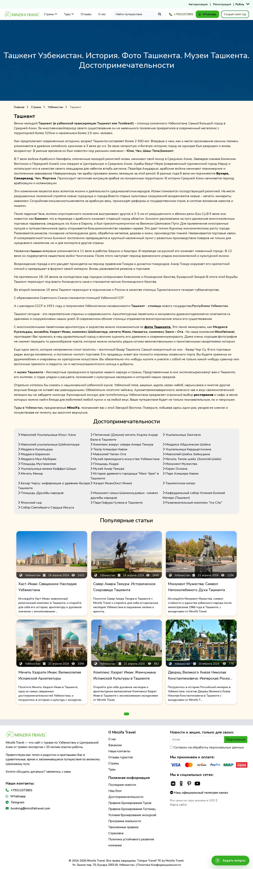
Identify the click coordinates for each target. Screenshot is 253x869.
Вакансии (115, 745)
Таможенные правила (123, 827)
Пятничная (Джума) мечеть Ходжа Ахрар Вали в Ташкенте (124, 437)
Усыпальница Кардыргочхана (187, 449)
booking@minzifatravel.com (30, 808)
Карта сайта (178, 805)
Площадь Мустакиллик (37, 464)
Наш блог (115, 791)
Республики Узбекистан (210, 306)
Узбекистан (55, 107)
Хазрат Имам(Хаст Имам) (111, 483)
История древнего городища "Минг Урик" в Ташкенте (124, 476)
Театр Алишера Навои (108, 449)
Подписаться (235, 739)
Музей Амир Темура (107, 469)
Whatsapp (207, 14)
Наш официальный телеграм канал (199, 792)
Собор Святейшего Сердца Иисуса (46, 507)
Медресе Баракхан (34, 454)
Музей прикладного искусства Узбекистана (125, 459)
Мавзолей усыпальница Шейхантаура (48, 444)
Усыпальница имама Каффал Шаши (47, 469)
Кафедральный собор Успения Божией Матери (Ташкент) (194, 495)
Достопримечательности (126, 421)
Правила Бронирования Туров (129, 803)
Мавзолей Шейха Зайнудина (186, 454)
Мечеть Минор (30, 473)
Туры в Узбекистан (28, 408)
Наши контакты (119, 751)
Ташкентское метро (179, 483)
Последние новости (122, 785)
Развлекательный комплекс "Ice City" (192, 502)
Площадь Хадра (104, 464)
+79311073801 (181, 14)
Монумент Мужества (180, 464)
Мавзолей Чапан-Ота (108, 454)
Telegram (17, 802)
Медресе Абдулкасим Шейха (187, 444)
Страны (50, 14)
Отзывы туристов (120, 757)
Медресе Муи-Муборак (37, 459)
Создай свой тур (235, 14)
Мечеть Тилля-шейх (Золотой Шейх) (192, 459)
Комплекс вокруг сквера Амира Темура (121, 444)
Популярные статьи (126, 520)
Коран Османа (175, 469)
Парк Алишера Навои (181, 473)
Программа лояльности (124, 821)
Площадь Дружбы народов (41, 493)
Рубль (239, 4)
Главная (19, 107)
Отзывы (86, 14)
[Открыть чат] (230, 860)
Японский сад (30, 502)
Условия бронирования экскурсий (132, 815)
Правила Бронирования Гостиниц (132, 809)
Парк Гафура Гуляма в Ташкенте (116, 502)
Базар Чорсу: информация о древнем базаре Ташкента (54, 485)
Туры (69, 14)
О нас (102, 14)
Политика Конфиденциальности (159, 865)
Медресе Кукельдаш (35, 449)
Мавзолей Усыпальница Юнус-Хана (47, 435)
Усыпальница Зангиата (182, 435)
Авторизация (198, 4)
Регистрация (222, 4)
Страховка (115, 833)
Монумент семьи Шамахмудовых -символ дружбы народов (124, 495)
